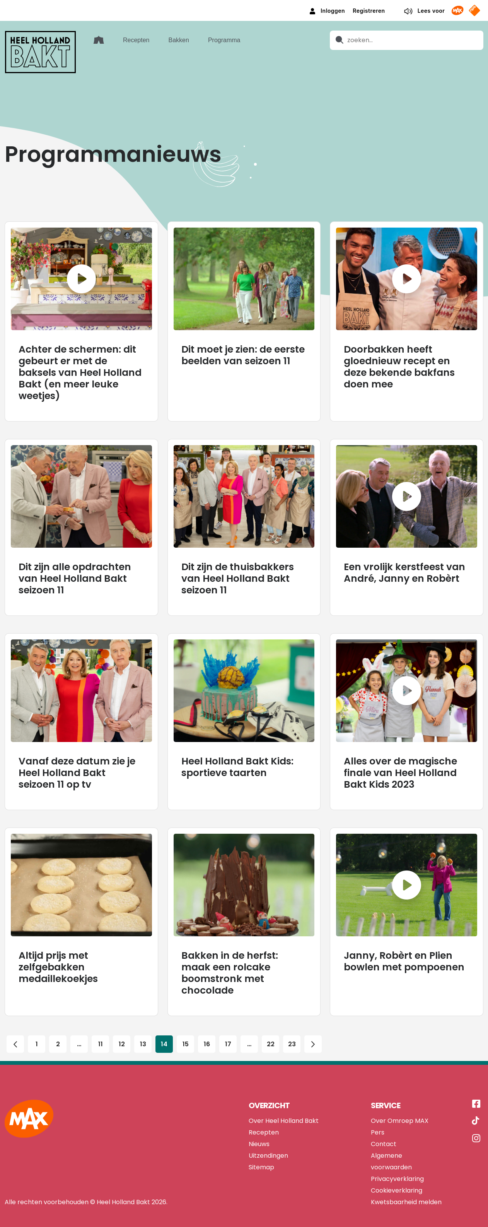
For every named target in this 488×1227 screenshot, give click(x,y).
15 (185, 1020)
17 (228, 1020)
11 (100, 1020)
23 (291, 1020)
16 (206, 1020)
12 (121, 1020)
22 (270, 1020)
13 (143, 1020)
